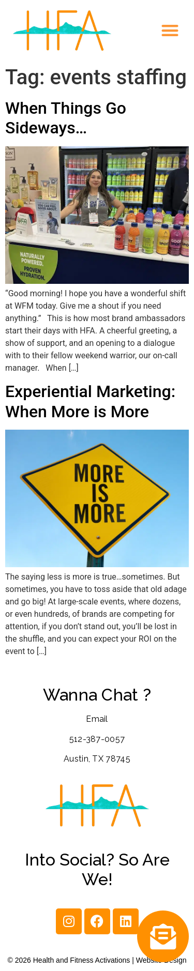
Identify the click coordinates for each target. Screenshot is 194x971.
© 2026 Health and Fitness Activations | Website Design (97, 960)
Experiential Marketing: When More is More (90, 401)
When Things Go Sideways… (65, 118)
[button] (170, 30)
